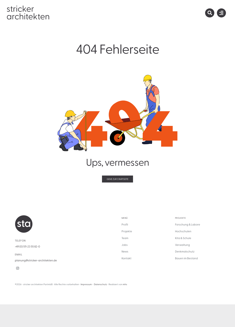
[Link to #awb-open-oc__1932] (221, 12)
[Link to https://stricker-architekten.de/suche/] (209, 12)
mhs (125, 284)
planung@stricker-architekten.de (36, 260)
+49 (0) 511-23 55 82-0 (27, 246)
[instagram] (17, 268)
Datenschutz (100, 284)
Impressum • (87, 284)
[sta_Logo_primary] (28, 6)
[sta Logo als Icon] (24, 216)
